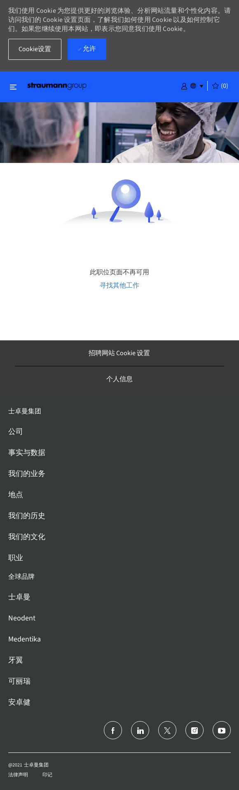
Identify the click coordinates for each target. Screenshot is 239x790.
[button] (184, 85)
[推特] (167, 730)
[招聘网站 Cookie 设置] (119, 353)
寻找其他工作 (119, 285)
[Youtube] (222, 730)
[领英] (140, 730)
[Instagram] (194, 730)
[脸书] (113, 730)
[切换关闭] (13, 87)
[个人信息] (119, 379)
